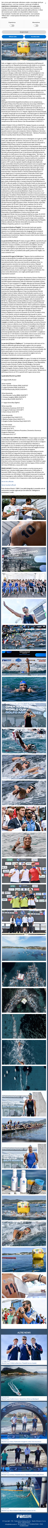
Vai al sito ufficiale (7, 481)
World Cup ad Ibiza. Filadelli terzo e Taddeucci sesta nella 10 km (22, 1474)
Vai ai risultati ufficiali (8, 485)
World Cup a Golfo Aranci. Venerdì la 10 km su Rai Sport (20, 1399)
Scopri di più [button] (24, 32)
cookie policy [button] (36, 6)
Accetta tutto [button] (35, 36)
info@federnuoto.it (11, 1524)
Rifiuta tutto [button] (13, 36)
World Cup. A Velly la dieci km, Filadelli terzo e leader (19, 1363)
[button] (45, 3)
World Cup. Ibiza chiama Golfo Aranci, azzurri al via (18, 1510)
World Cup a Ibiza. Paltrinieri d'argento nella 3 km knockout (21, 1441)
